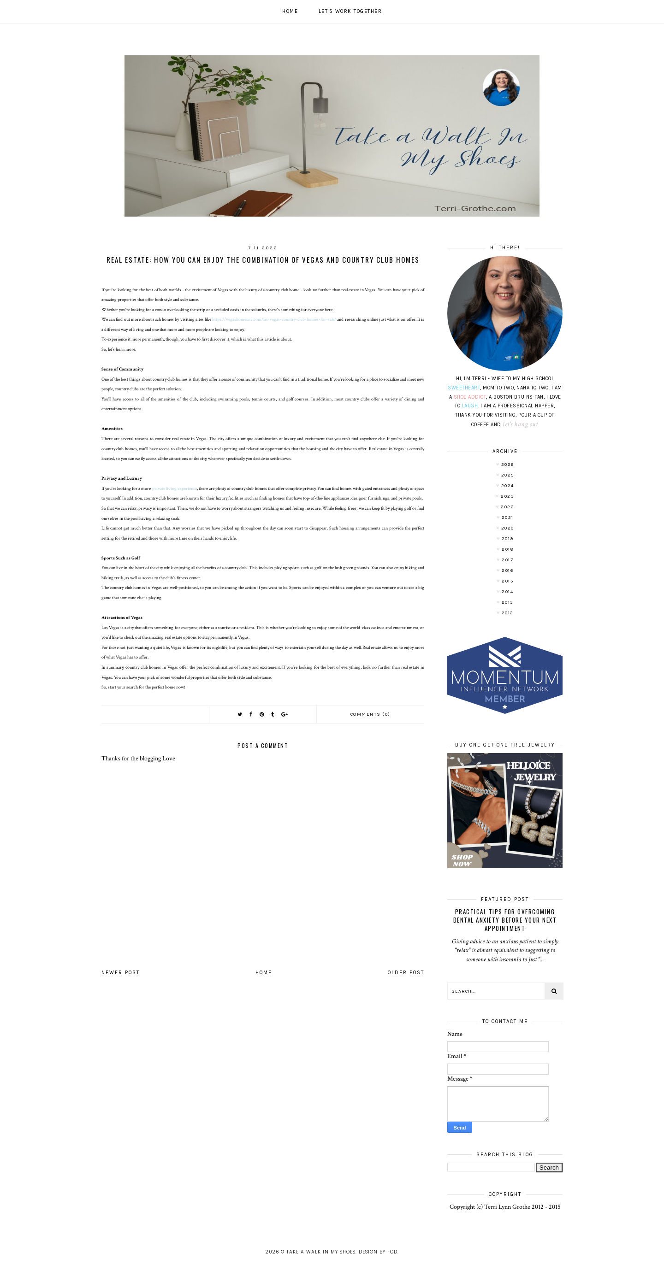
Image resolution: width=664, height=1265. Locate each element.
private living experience (174, 489)
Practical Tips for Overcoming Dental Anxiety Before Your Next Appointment (505, 920)
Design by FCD (378, 1251)
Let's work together (350, 11)
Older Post (406, 973)
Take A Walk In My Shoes (321, 1251)
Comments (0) (370, 714)
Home (290, 11)
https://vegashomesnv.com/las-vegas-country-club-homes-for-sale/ (274, 320)
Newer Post (120, 973)
